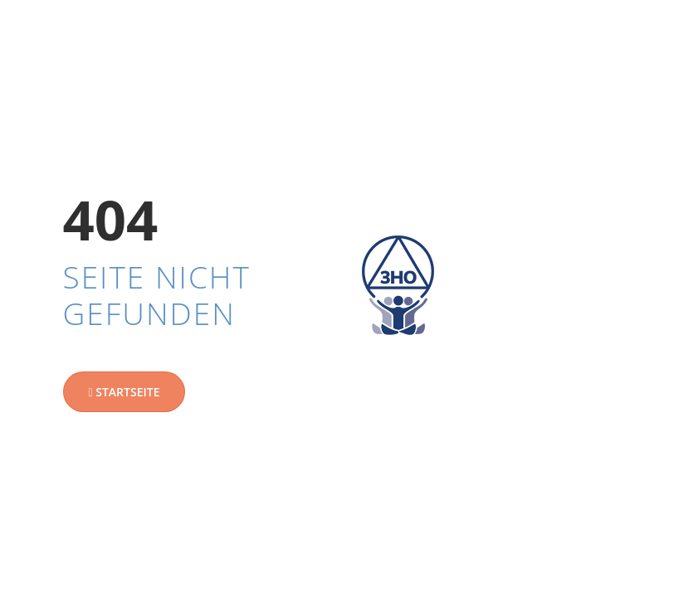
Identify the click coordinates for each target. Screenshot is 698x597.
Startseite (124, 392)
